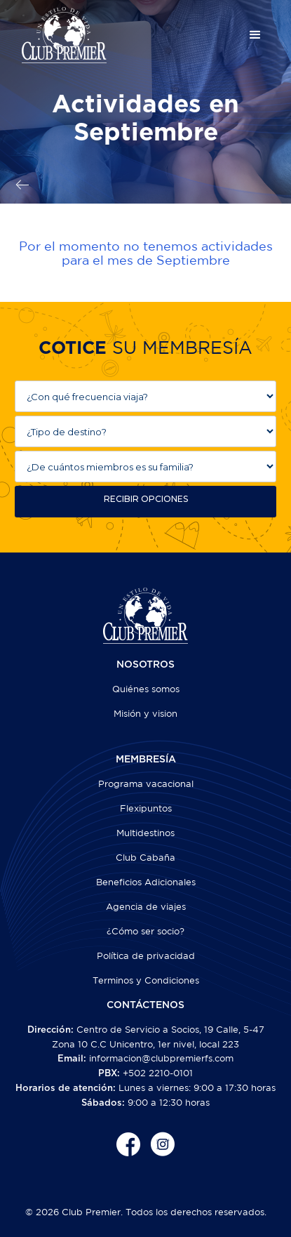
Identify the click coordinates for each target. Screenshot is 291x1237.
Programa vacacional (146, 784)
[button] (255, 35)
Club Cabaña (145, 857)
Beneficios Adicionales (146, 882)
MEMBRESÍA (146, 760)
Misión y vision (145, 713)
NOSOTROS (145, 665)
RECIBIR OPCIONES (146, 499)
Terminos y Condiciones (146, 980)
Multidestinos (145, 833)
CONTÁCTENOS (145, 1005)
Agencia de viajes (146, 906)
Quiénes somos (146, 689)
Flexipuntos (146, 808)
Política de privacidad (146, 956)
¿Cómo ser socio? (145, 931)
